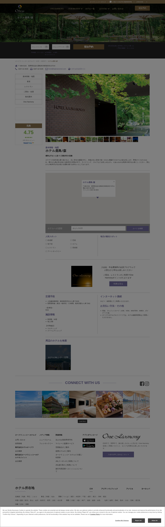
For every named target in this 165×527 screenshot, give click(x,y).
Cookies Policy (95, 514)
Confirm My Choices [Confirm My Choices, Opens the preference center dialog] (122, 520)
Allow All (155, 520)
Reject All (138, 520)
